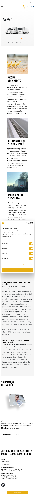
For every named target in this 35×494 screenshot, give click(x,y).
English (5, 2)
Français (10, 2)
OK (17, 269)
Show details (26, 264)
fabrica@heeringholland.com (9, 478)
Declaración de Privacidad (6, 491)
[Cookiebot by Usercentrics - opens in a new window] (26, 223)
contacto (20, 2)
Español (15, 2)
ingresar (26, 2)
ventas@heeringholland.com (9, 475)
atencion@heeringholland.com (9, 477)
